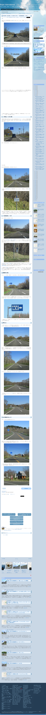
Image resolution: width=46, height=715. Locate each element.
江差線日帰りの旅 (25, 694)
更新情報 (17, 711)
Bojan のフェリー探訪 (5, 687)
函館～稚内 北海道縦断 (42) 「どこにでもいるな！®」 (17, 631)
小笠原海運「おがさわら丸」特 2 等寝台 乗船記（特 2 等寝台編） (41, 230)
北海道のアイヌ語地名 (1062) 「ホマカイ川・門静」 (39, 142)
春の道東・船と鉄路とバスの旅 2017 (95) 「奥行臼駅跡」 (39, 99)
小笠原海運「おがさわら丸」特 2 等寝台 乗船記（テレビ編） (41, 225)
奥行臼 (13, 20)
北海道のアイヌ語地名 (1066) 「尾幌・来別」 (39, 108)
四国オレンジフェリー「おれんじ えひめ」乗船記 (6, 692)
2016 (35, 187)
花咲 (7, 263)
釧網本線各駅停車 (25, 687)
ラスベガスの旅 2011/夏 (37, 686)
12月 (36, 90)
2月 (35, 177)
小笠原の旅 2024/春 (15, 685)
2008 (35, 197)
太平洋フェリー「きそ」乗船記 (6, 700)
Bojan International (7, 5)
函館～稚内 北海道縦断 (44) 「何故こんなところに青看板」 (18, 580)
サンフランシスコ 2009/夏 (37, 687)
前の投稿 (3, 558)
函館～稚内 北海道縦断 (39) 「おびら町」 (15, 663)
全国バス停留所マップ (14, 239)
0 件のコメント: (12, 494)
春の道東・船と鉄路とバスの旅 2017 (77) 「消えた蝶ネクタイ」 (39, 165)
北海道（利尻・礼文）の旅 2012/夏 (17, 697)
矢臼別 (29, 188)
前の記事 (4, 488)
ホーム (3, 9)
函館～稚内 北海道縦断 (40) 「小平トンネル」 (16, 652)
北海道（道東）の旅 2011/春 (16, 699)
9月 (35, 94)
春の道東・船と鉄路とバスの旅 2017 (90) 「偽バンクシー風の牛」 (39, 115)
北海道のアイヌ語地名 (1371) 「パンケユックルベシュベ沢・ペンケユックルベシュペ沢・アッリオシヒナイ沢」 (39, 64)
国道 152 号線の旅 (15, 703)
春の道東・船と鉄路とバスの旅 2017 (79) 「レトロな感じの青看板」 (39, 154)
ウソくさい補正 (6, 17)
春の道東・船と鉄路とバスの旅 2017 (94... (25, 13)
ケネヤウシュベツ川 (10, 393)
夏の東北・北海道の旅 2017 (16, 688)
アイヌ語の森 (9, 600)
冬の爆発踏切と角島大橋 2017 (16, 687)
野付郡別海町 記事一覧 (16, 524)
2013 (35, 191)
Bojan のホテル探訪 (36, 689)
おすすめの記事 (9, 672)
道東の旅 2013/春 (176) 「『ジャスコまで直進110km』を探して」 (41, 235)
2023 (35, 89)
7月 (35, 171)
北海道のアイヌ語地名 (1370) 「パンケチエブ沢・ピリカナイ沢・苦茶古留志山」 (39, 68)
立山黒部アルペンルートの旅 (27, 707)
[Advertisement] (16, 505)
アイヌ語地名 (22, 9)
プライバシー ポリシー (25, 711)
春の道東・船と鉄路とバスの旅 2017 (17, 17)
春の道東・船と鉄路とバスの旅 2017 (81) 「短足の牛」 (39, 149)
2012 (35, 192)
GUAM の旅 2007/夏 (36, 688)
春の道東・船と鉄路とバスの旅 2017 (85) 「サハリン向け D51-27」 (39, 132)
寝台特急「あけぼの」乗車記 (27, 703)
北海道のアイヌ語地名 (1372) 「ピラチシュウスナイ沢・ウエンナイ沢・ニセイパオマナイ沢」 (39, 62)
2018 (35, 185)
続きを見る (27, 617)
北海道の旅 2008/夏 (15, 704)
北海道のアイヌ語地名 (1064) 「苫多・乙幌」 (39, 124)
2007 (35, 198)
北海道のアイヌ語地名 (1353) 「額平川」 (41, 249)
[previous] (3, 569)
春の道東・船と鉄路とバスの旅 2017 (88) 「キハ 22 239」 (39, 120)
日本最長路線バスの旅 (26, 698)
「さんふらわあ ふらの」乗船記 (6, 701)
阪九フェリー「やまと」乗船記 (6, 693)
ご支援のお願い (30, 712)
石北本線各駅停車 (25, 686)
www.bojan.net (4, 491)
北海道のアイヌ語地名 (5, 686)
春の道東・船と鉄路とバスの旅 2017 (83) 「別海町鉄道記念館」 (39, 138)
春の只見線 (24, 705)
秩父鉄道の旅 (25, 706)
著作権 (20, 711)
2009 (35, 196)
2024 (35, 88)
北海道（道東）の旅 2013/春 (16, 696)
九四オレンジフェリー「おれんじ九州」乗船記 (5, 690)
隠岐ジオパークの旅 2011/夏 (16, 698)
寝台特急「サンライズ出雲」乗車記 (28, 689)
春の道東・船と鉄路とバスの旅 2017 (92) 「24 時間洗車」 (39, 110)
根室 (3, 263)
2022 (35, 180)
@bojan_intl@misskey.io (18, 529)
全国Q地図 (7, 239)
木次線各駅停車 (25, 688)
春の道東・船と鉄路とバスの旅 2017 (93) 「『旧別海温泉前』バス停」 (39, 104)
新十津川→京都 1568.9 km (27, 695)
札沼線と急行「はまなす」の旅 (27, 697)
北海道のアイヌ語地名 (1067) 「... (7, 13)
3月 (35, 176)
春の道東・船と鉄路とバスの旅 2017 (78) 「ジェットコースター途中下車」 (39, 162)
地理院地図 (7, 188)
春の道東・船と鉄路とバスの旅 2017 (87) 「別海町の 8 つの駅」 (39, 127)
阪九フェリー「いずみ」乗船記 (6, 696)
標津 (7, 267)
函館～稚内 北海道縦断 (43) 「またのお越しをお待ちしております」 (39, 59)
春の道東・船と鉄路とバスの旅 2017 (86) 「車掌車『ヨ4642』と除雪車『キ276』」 (39, 129)
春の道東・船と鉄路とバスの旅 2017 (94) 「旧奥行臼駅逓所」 (39, 101)
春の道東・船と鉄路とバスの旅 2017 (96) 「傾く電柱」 (39, 97)
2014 (35, 190)
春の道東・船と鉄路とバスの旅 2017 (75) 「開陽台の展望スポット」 (39, 169)
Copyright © (3, 492)
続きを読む (26, 488)
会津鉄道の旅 (25, 704)
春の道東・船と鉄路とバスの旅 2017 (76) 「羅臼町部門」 (39, 167)
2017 (35, 186)
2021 (35, 181)
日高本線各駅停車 (25, 685)
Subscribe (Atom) (31, 711)
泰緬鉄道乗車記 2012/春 (37, 685)
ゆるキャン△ (36, 711)
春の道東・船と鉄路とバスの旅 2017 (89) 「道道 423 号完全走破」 (39, 118)
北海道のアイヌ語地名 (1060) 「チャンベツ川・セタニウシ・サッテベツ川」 (39, 159)
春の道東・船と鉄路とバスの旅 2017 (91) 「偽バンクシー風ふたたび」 (39, 113)
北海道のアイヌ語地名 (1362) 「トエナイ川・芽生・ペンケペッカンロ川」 (41, 245)
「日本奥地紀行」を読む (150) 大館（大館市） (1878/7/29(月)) (39, 144)
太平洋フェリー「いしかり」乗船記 (7, 699)
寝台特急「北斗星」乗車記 (27, 699)
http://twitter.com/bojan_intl (7, 530)
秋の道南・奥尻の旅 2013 (16, 695)
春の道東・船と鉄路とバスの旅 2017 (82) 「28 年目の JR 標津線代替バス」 (39, 147)
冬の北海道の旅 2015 (15, 694)
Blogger (22, 712)
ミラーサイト (26, 712)
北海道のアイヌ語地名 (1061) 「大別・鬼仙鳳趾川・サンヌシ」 (39, 156)
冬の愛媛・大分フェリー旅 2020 (17, 686)
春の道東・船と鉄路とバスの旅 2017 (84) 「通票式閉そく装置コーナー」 (39, 135)
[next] (30, 569)
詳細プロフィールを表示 (37, 35)
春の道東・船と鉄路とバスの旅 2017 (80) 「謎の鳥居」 (39, 151)
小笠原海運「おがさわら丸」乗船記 (7, 688)
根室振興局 (10, 17)
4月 (35, 175)
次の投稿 (29, 558)
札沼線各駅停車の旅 (26, 696)
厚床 (10, 263)
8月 (35, 95)
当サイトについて (9, 9)
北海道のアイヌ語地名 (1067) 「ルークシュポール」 (39, 106)
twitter (15, 711)
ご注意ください (16, 9)
